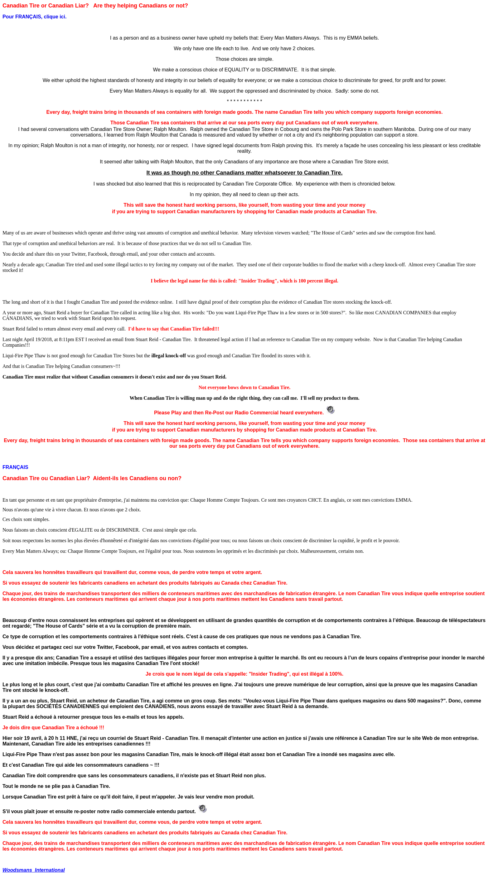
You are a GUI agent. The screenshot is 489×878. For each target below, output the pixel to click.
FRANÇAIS (15, 467)
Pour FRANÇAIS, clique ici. (34, 16)
